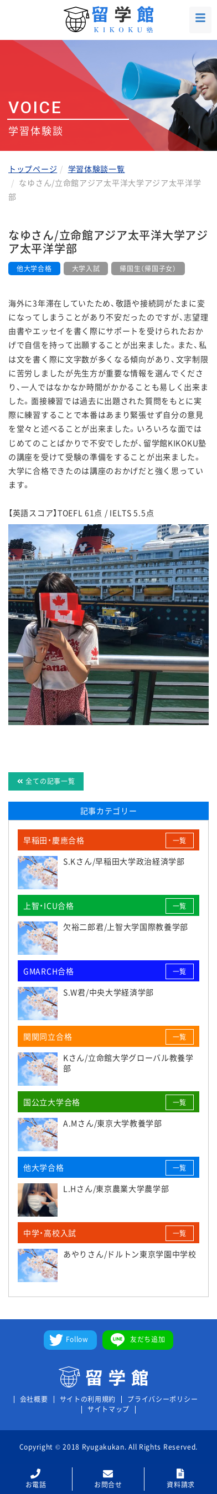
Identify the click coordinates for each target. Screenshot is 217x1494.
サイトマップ (108, 1409)
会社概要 (34, 1399)
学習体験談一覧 (96, 168)
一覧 (180, 840)
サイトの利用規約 (88, 1399)
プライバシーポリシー (162, 1399)
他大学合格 (34, 269)
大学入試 (86, 269)
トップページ (32, 168)
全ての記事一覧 (46, 781)
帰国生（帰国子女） (148, 269)
